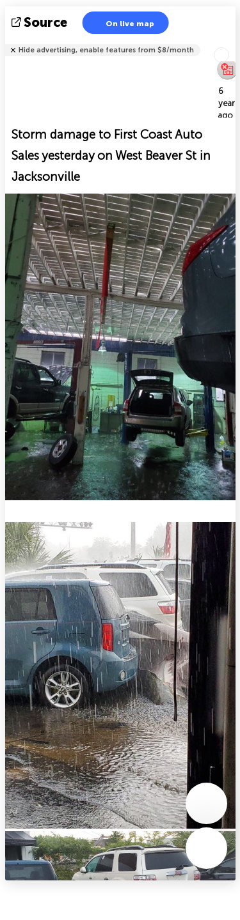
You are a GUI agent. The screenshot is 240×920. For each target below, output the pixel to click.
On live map (122, 23)
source (40, 22)
